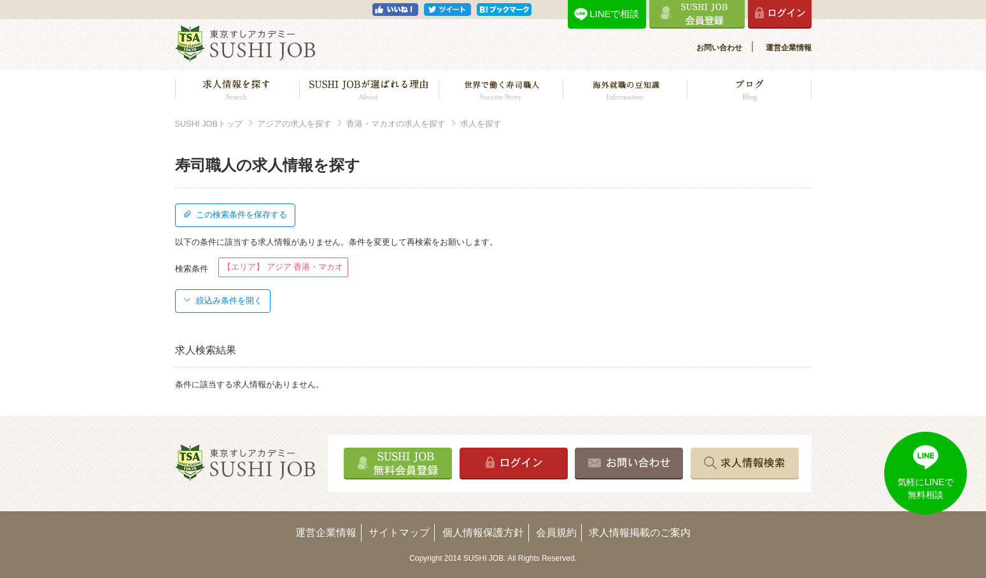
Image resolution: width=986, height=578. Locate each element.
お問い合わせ (719, 47)
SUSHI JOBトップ (209, 123)
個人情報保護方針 (483, 532)
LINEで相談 (614, 13)
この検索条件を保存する (234, 214)
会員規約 (556, 532)
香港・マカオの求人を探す (396, 123)
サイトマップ (399, 532)
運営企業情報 (789, 47)
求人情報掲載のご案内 (640, 532)
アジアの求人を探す (294, 123)
